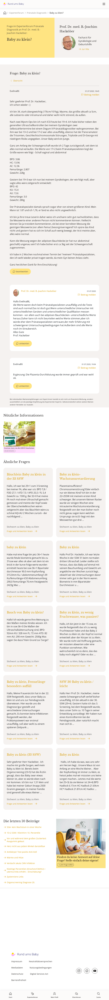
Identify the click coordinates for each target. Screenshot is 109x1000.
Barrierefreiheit (18, 980)
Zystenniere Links (15, 876)
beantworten (22, 271)
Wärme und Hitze (15, 857)
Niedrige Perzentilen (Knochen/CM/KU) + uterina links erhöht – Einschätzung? (26, 870)
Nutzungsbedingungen (41, 967)
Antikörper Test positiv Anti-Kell (22, 852)
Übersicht (17, 80)
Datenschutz (17, 974)
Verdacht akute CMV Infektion (21, 863)
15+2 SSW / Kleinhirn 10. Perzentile (23, 832)
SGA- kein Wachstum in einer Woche (24, 827)
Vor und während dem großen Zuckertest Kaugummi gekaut (26, 840)
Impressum (16, 961)
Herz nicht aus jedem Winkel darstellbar (26, 846)
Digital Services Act (39, 974)
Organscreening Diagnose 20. (21, 882)
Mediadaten (17, 967)
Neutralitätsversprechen (40, 961)
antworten (24, 343)
